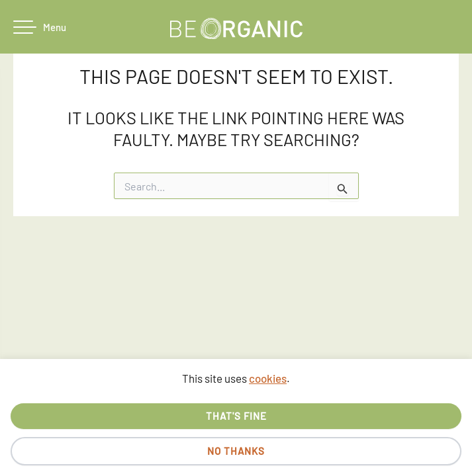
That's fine (236, 416)
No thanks (236, 451)
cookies (268, 378)
